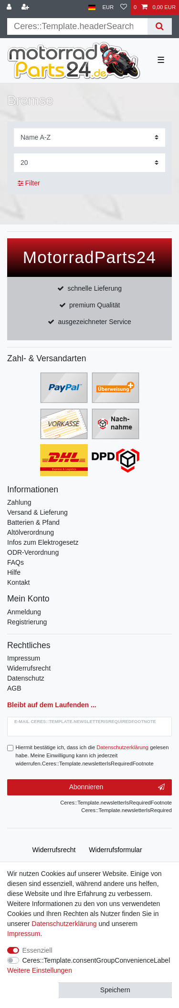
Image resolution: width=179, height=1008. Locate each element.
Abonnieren (117, 787)
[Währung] (108, 7)
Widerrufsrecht (29, 668)
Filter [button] (29, 183)
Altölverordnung (30, 532)
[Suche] (159, 26)
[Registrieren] (26, 7)
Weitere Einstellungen (39, 970)
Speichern (115, 990)
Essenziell (37, 950)
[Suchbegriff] (77, 26)
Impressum (23, 658)
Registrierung (27, 622)
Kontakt (18, 582)
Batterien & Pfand (33, 522)
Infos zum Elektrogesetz (42, 542)
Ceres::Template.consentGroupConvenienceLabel (96, 960)
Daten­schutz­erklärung (64, 923)
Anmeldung (24, 612)
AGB (14, 688)
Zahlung (19, 502)
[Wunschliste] (123, 7)
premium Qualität (94, 305)
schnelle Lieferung (94, 288)
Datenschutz (25, 678)
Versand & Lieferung (37, 512)
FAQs (15, 562)
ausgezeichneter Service (94, 322)
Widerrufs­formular (115, 850)
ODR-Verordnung (33, 552)
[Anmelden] (10, 7)
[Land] (92, 7)
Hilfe (14, 572)
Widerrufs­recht (53, 850)
